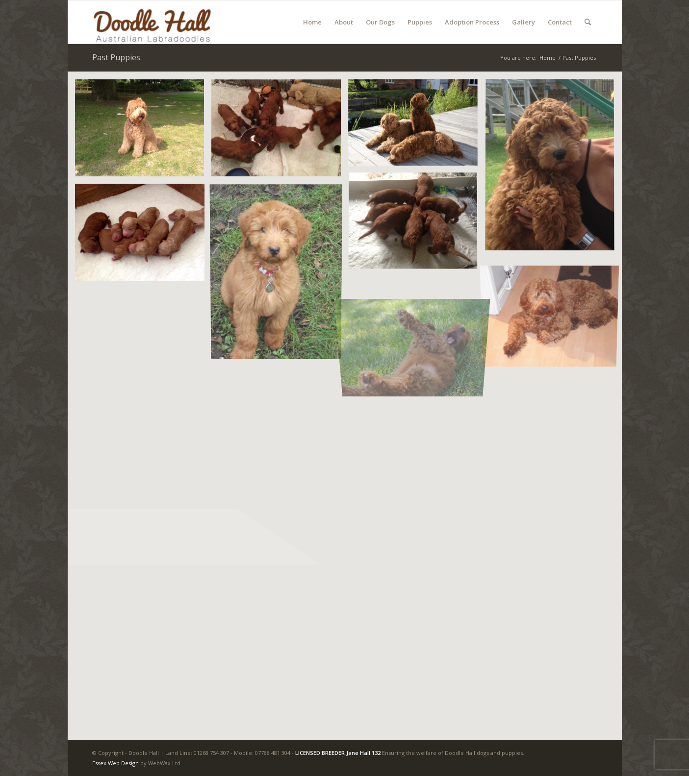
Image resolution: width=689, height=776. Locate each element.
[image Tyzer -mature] (553, 311)
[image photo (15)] (279, 131)
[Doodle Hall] (165, 22)
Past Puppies (116, 57)
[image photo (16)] (416, 225)
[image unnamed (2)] (143, 236)
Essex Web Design (115, 763)
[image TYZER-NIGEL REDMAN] (279, 274)
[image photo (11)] (553, 169)
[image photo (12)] (143, 131)
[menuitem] (312, 22)
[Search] (587, 22)
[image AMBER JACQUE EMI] (416, 126)
